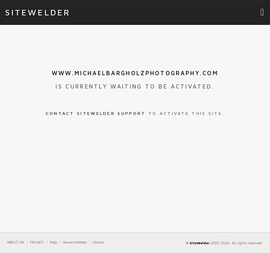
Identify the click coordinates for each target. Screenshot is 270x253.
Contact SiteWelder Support (96, 113)
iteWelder (38, 12)
